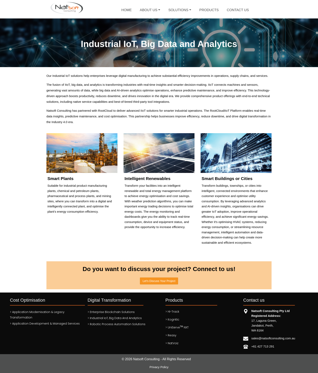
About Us (148, 10)
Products (209, 10)
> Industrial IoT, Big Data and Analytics (115, 318)
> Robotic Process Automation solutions (116, 324)
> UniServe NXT (177, 327)
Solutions (178, 10)
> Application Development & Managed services (45, 324)
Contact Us (238, 10)
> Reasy (170, 335)
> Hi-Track (172, 312)
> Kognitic (172, 319)
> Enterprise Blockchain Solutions (111, 312)
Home (126, 10)
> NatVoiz (171, 343)
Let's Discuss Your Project (159, 281)
